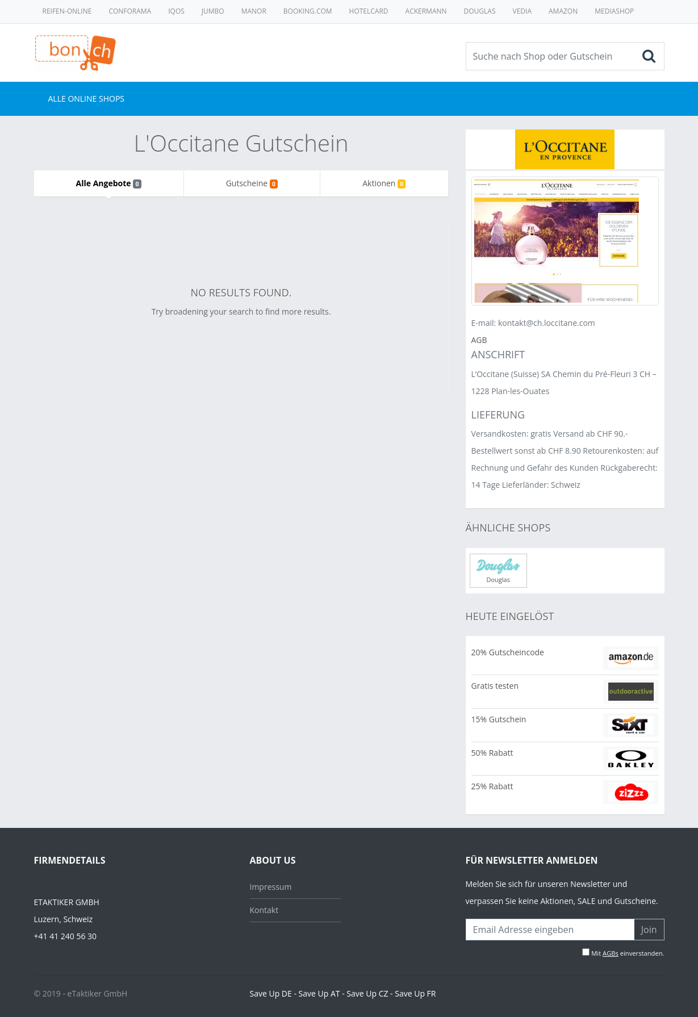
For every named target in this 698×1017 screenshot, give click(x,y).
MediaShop (614, 11)
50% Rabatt (492, 752)
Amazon (563, 11)
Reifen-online (67, 11)
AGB (479, 339)
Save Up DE (271, 993)
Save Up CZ (367, 993)
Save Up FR (415, 993)
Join (649, 929)
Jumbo (213, 11)
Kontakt (264, 910)
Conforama (129, 11)
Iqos (176, 11)
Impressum (271, 886)
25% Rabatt (492, 786)
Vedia (522, 11)
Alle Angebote (108, 183)
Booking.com (307, 11)
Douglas (480, 11)
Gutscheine (252, 183)
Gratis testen (495, 685)
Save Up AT (319, 993)
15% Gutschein (498, 719)
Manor (253, 11)
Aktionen (384, 183)
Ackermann (426, 11)
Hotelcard (368, 11)
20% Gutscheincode (507, 652)
